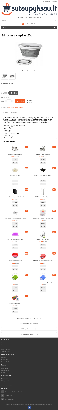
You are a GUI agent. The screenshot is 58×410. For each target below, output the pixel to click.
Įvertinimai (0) (14, 112)
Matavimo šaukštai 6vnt (15, 303)
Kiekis (2, 101)
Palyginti (29, 102)
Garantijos (3, 345)
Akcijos (3, 372)
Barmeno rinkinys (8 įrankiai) (15, 154)
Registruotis (54, 1)
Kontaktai (3, 357)
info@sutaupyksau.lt (35, 17)
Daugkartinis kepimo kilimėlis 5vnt (15, 196)
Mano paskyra (4, 378)
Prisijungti (47, 1)
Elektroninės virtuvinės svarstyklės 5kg (43, 218)
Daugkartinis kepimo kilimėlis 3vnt (42, 175)
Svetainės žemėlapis (6, 361)
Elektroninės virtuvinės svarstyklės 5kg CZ (43, 260)
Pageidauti (30, 100)
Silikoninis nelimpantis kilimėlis (15, 239)
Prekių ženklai (4, 368)
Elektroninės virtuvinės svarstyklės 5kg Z (15, 282)
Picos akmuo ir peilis (15, 175)
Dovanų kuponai (5, 370)
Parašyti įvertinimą (19, 107)
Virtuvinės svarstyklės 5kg (15, 260)
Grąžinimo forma (5, 359)
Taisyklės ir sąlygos (5, 351)
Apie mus (3, 342)
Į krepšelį (20, 101)
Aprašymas (5, 112)
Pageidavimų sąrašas (6, 383)
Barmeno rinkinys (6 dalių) (42, 239)
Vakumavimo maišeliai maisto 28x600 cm (15, 218)
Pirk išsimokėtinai (5, 347)
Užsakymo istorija (5, 381)
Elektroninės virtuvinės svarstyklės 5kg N (42, 282)
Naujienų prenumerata (6, 385)
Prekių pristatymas (5, 349)
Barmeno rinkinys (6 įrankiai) (43, 154)
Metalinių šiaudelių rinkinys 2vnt (43, 196)
